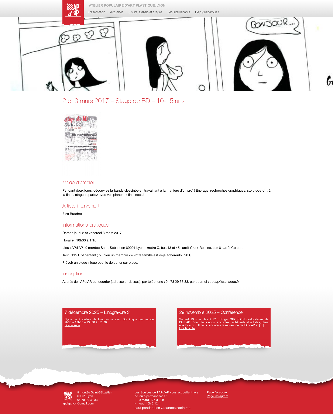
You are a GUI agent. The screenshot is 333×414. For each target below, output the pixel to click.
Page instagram (217, 396)
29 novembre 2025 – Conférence (211, 313)
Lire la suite (72, 325)
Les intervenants (179, 12)
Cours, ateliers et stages (145, 12)
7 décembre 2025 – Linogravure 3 (97, 313)
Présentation (96, 12)
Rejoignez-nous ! (207, 12)
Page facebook (217, 392)
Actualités (117, 12)
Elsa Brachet (72, 214)
